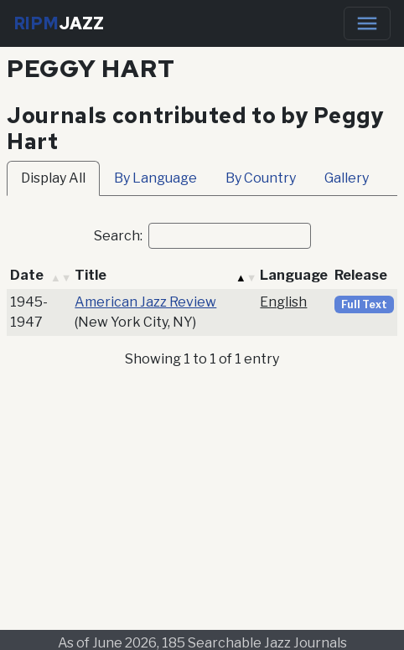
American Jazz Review (145, 302)
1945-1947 (29, 312)
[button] (60, 275)
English (283, 302)
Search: (118, 236)
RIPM (58, 23)
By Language (155, 178)
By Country (260, 178)
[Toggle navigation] (367, 23)
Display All (53, 178)
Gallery (346, 178)
